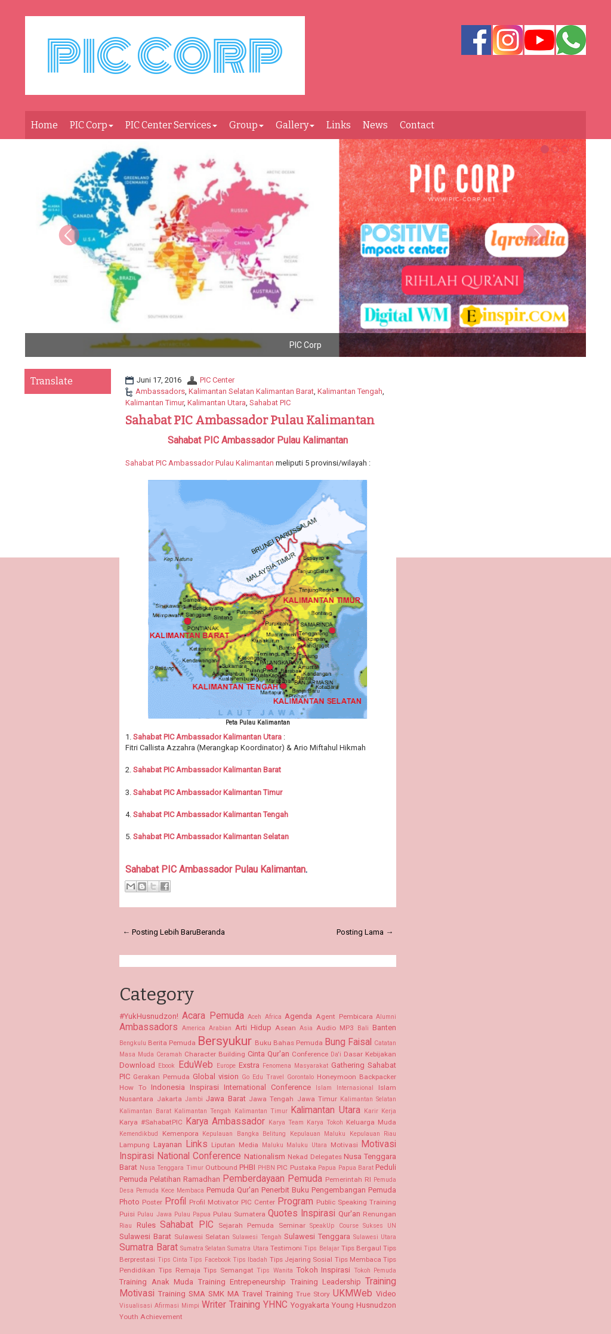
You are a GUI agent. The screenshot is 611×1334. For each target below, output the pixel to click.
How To (132, 1087)
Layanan (167, 1144)
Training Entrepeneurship (242, 1281)
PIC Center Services (171, 125)
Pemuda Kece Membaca (170, 1190)
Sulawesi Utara (375, 1237)
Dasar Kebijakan (370, 1054)
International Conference (267, 1087)
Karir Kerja (380, 1111)
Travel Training (267, 1293)
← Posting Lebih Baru (159, 932)
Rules (146, 1225)
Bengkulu (132, 1043)
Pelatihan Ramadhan (185, 1179)
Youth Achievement (151, 1317)
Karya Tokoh (325, 1122)
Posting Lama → (365, 932)
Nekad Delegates (315, 1157)
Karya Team (286, 1122)
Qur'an (349, 1213)
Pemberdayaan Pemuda (272, 1178)
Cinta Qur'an (268, 1053)
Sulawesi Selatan (202, 1237)
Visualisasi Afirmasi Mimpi (159, 1306)
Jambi (194, 1099)
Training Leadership (326, 1281)
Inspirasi (204, 1087)
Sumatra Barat (148, 1247)
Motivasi (344, 1145)
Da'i (336, 1054)
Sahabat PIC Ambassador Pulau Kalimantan (250, 420)
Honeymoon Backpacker (356, 1077)
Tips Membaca (358, 1259)
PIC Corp (91, 125)
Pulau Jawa (154, 1214)
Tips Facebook (209, 1260)
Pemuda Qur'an (232, 1189)
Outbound (221, 1167)
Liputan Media (234, 1145)
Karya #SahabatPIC (151, 1122)
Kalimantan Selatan (211, 836)
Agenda (298, 1016)
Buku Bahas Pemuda (289, 1043)
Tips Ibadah (250, 1260)
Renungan (379, 1214)
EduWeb (195, 1064)
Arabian (220, 1028)
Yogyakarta (310, 1305)
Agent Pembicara (344, 1016)
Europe (226, 1066)
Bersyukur (225, 1041)
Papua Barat (356, 1168)
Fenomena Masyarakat (295, 1066)
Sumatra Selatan (203, 1248)
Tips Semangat (228, 1270)
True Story (313, 1294)
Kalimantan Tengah (349, 391)
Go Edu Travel (263, 1077)
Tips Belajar (321, 1248)
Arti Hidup (253, 1027)
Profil (175, 1201)
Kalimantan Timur (154, 402)
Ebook (166, 1066)
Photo (129, 1201)
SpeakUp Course (334, 1226)
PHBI (247, 1167)
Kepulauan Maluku (318, 1134)
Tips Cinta (172, 1260)
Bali (363, 1028)
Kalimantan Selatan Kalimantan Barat (251, 391)
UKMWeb (352, 1293)
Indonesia (168, 1087)
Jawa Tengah (271, 1099)
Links (338, 125)
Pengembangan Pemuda (353, 1189)
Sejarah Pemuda (246, 1225)
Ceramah (169, 1054)
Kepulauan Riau (373, 1134)
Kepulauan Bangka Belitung (244, 1134)
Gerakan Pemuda (161, 1077)
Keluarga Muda (371, 1122)
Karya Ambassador (225, 1121)
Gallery (295, 125)
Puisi (127, 1214)
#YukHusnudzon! (148, 1016)
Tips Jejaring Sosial (301, 1259)
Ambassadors (160, 391)
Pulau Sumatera (239, 1214)
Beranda (210, 932)
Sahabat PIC (270, 402)
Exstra (249, 1065)
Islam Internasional (345, 1088)
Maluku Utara (306, 1145)
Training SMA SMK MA (198, 1293)
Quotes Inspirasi (301, 1213)
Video (386, 1293)
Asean (285, 1028)
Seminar (292, 1225)
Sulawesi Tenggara (317, 1236)
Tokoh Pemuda (375, 1270)
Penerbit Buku (285, 1189)
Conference (310, 1054)
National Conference (199, 1156)
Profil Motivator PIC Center (232, 1202)
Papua (327, 1168)
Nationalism (264, 1156)
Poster (152, 1202)
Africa (273, 1017)
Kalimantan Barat (251, 769)
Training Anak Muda (156, 1281)
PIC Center (217, 379)
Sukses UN (379, 1226)
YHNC (275, 1304)
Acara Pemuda (213, 1015)
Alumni (386, 1017)
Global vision (216, 1076)
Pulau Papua (192, 1214)
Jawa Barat (225, 1098)
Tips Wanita (275, 1270)
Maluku (272, 1145)
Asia (306, 1028)
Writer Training (231, 1304)
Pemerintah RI (348, 1179)
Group (246, 125)
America (193, 1028)
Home (44, 125)
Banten (384, 1027)
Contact (417, 125)
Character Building (214, 1054)
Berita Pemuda (172, 1043)
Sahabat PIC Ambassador (177, 769)
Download (137, 1065)
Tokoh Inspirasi (324, 1269)
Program (295, 1201)
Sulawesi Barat (145, 1236)
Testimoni (286, 1248)
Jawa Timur (317, 1099)
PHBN (266, 1168)
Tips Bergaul (361, 1248)
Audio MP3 (335, 1028)
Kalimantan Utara (216, 402)
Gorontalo (300, 1077)
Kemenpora (180, 1133)
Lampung (134, 1145)
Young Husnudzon (364, 1305)
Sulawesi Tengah (257, 1237)
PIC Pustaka (296, 1167)
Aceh (254, 1017)
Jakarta (169, 1099)
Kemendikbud (138, 1134)
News (375, 125)
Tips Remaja (179, 1270)
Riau (125, 1226)
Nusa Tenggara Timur (171, 1168)
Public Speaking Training (356, 1202)
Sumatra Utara (247, 1248)
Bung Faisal (348, 1042)
